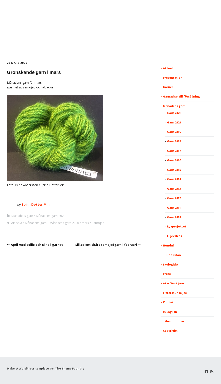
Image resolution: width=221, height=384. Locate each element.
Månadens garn (22, 216)
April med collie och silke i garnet (37, 245)
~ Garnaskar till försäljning (180, 96)
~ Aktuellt (168, 68)
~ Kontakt (168, 302)
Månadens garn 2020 (50, 216)
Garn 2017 (174, 151)
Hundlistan (171, 255)
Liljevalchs (174, 236)
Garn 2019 (174, 132)
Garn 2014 (174, 179)
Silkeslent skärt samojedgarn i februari (106, 245)
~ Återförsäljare (172, 283)
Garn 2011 (174, 208)
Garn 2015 (174, 170)
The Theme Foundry (69, 368)
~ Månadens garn (173, 106)
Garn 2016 (174, 160)
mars (85, 223)
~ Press (166, 274)
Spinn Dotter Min (110, 31)
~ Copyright (169, 331)
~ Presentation (171, 78)
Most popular (172, 321)
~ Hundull (168, 245)
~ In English (169, 312)
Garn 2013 (174, 188)
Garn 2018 (174, 141)
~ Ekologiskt (169, 264)
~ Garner (167, 87)
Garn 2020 (174, 122)
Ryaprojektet (176, 226)
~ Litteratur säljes (174, 293)
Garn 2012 (174, 198)
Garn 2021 (174, 113)
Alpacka (16, 223)
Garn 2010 (174, 217)
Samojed (98, 223)
